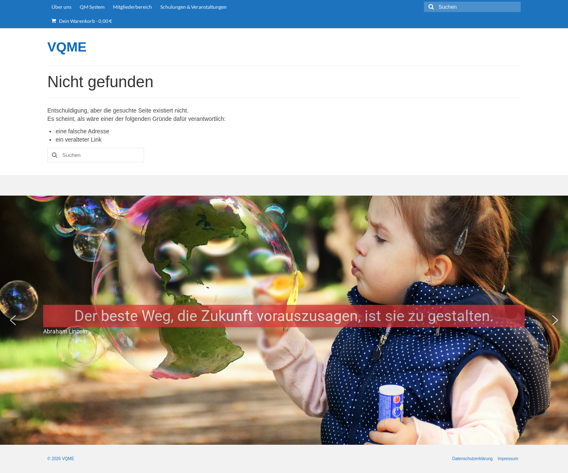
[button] (13, 320)
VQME (66, 46)
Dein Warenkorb (81, 21)
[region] (284, 320)
